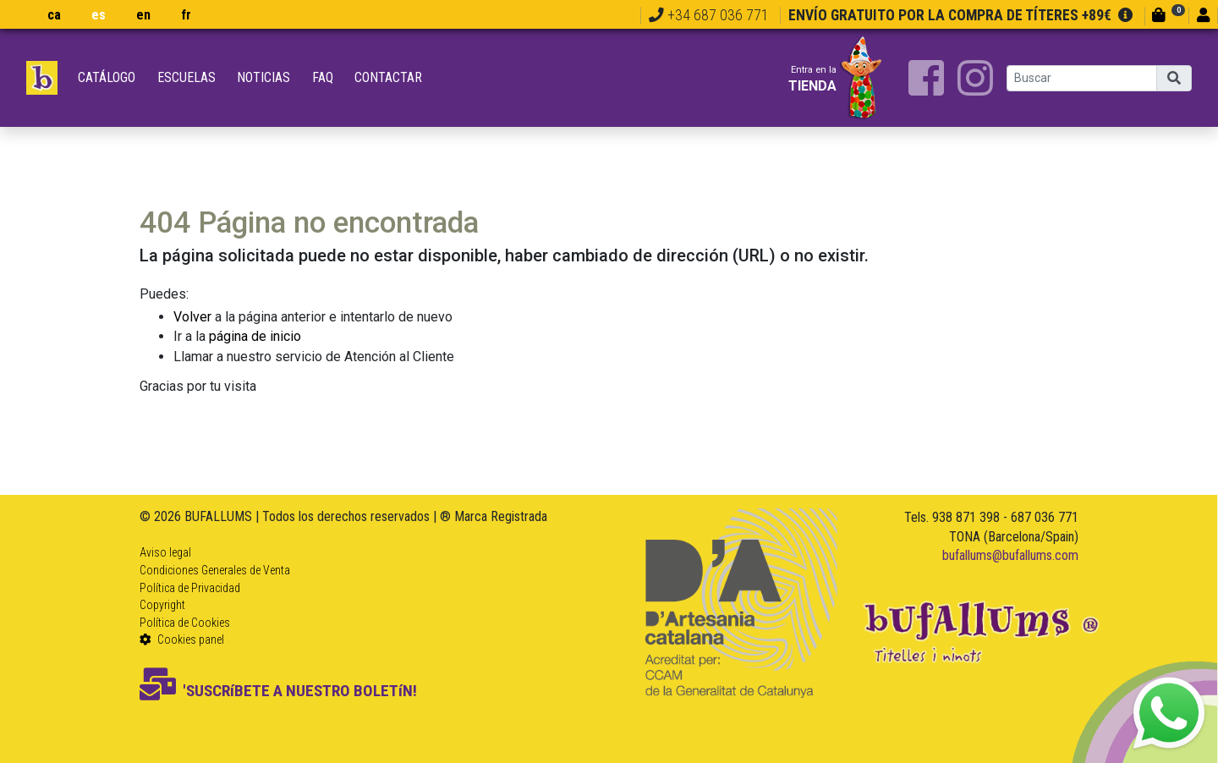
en (143, 15)
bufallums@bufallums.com (1010, 555)
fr (186, 15)
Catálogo (106, 77)
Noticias (263, 77)
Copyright (162, 605)
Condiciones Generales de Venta (215, 570)
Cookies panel (182, 639)
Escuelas (186, 77)
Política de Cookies (185, 622)
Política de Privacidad (190, 588)
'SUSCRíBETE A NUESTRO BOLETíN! (278, 690)
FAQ (322, 77)
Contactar (388, 77)
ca (54, 15)
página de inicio (255, 336)
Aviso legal (165, 552)
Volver (192, 317)
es (98, 15)
